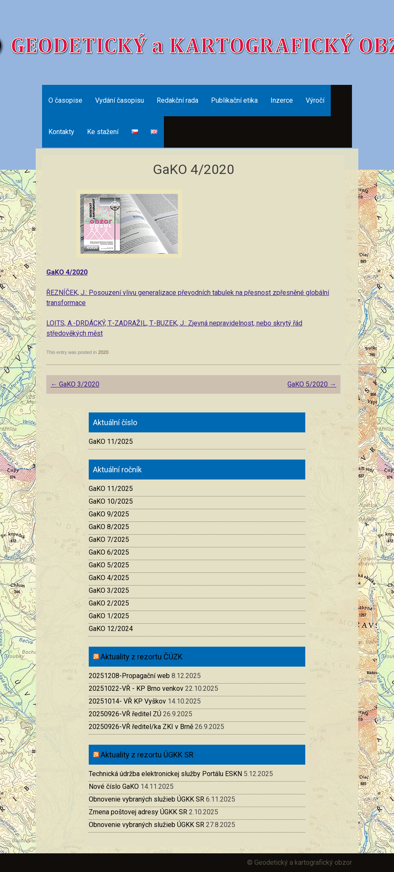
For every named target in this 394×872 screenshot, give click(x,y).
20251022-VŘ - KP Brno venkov (136, 688)
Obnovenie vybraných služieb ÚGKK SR (146, 799)
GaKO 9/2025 (109, 514)
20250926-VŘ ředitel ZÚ (125, 714)
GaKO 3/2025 (109, 590)
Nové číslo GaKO (114, 786)
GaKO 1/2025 (109, 616)
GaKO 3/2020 (75, 384)
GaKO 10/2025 (111, 501)
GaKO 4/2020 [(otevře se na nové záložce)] (66, 272)
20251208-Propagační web (129, 676)
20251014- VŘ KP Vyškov (127, 701)
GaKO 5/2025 (109, 565)
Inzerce (281, 100)
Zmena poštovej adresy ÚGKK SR (138, 812)
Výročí (315, 100)
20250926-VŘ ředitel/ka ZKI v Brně (141, 727)
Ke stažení (102, 132)
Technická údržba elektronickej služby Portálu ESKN (165, 774)
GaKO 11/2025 (111, 441)
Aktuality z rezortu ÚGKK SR (147, 754)
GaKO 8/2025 (109, 527)
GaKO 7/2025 (109, 540)
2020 (103, 352)
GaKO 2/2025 (109, 603)
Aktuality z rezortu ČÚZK (142, 656)
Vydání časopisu (119, 100)
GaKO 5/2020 (311, 384)
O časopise (65, 100)
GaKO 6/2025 (109, 552)
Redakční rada (177, 100)
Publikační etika (234, 100)
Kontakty (61, 132)
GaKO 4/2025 (109, 578)
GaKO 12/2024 (111, 629)
